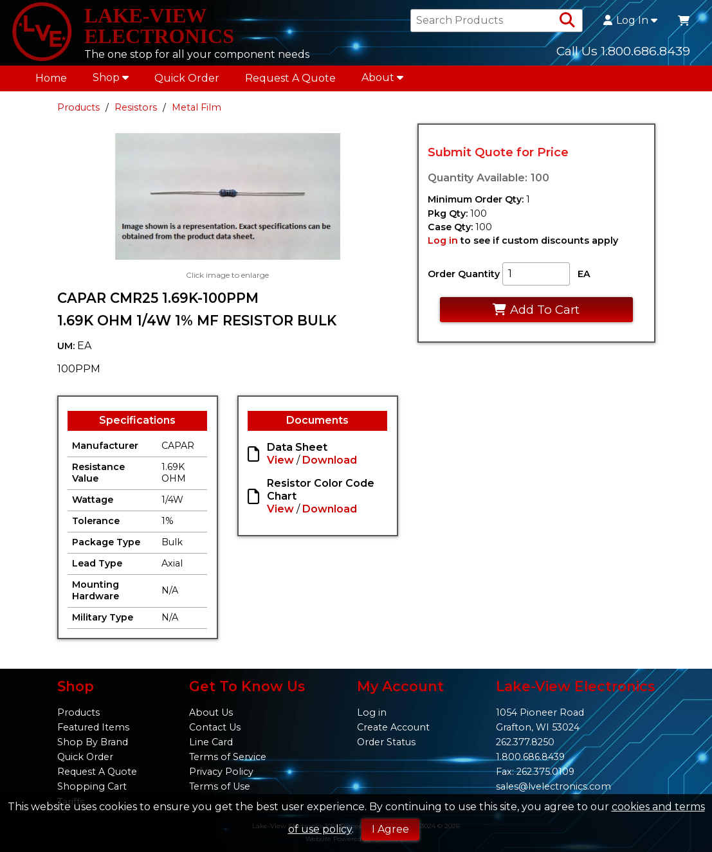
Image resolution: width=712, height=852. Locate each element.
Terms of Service (227, 757)
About (382, 77)
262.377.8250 (525, 742)
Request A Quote (290, 78)
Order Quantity (464, 274)
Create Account (393, 727)
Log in (443, 240)
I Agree (390, 829)
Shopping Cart (92, 786)
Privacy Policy (221, 771)
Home (51, 78)
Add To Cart (536, 309)
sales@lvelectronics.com (553, 786)
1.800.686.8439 (530, 757)
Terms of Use (219, 786)
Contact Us (215, 727)
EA (584, 274)
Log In (630, 20)
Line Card (211, 742)
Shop (111, 77)
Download (329, 460)
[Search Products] (567, 21)
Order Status (386, 742)
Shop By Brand (92, 742)
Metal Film (196, 107)
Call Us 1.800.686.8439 (623, 51)
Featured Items (93, 727)
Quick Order (186, 78)
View (280, 460)
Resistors (135, 107)
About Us (211, 712)
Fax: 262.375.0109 (535, 771)
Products (78, 107)
